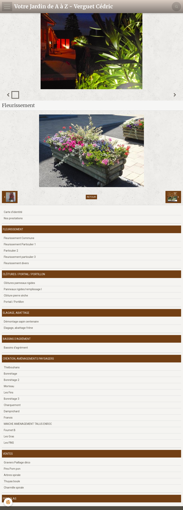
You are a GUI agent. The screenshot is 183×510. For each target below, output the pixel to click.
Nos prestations (13, 218)
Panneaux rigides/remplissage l (23, 289)
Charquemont (12, 405)
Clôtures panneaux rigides (19, 282)
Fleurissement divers (16, 263)
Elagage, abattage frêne (18, 327)
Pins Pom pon (12, 468)
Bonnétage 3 (11, 398)
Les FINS (9, 442)
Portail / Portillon (14, 301)
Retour (91, 197)
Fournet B (9, 430)
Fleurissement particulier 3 (20, 256)
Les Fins (8, 392)
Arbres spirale (12, 475)
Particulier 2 (11, 250)
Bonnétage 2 (11, 379)
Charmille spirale (14, 487)
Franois (8, 417)
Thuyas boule (12, 481)
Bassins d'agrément (16, 347)
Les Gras (9, 436)
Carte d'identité (13, 212)
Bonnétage (10, 373)
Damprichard (11, 411)
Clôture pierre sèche (16, 295)
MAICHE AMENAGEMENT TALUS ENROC (28, 423)
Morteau (9, 386)
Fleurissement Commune (19, 238)
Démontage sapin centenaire (21, 321)
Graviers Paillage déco (17, 462)
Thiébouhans (12, 367)
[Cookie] (8, 502)
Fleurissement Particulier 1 (20, 244)
